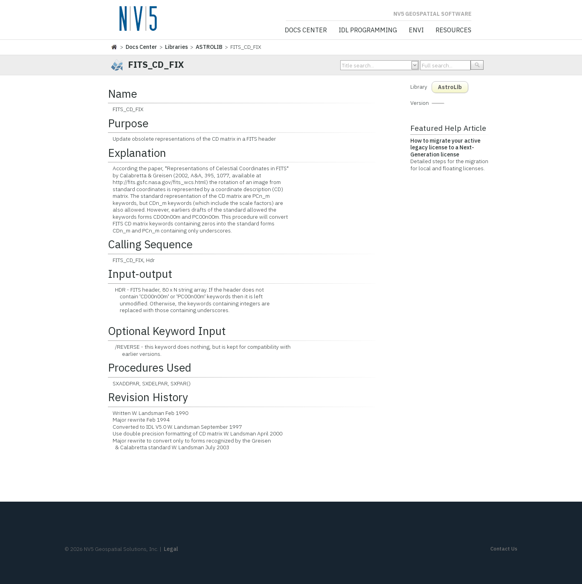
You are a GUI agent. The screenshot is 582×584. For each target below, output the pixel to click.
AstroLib (450, 87)
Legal (171, 548)
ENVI (416, 30)
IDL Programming (368, 30)
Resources (453, 30)
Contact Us (503, 548)
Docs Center (306, 30)
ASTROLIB (209, 46)
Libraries (176, 46)
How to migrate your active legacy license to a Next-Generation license (445, 147)
